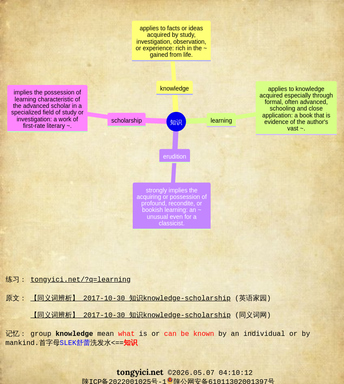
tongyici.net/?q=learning (80, 280)
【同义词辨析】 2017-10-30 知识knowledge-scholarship (130, 299)
